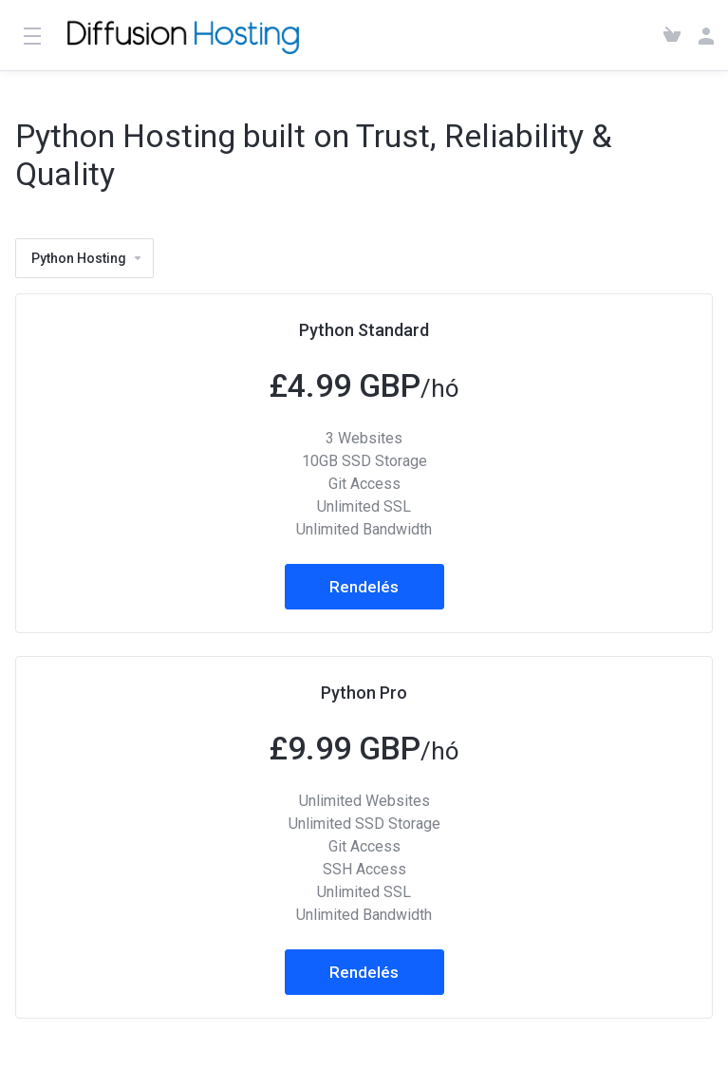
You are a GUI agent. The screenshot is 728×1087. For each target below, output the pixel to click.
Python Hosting (87, 258)
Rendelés (364, 586)
